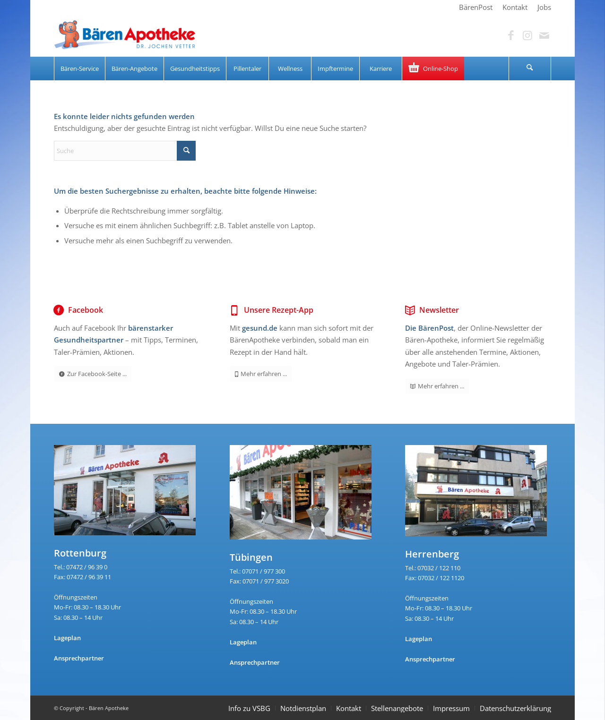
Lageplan (67, 638)
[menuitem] (476, 7)
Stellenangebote (397, 708)
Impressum (451, 708)
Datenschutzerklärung (515, 708)
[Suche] (530, 68)
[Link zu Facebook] (511, 35)
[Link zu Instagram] (527, 35)
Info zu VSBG (249, 708)
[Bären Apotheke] (124, 35)
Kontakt (348, 708)
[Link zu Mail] (544, 35)
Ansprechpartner (79, 658)
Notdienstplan (303, 708)
